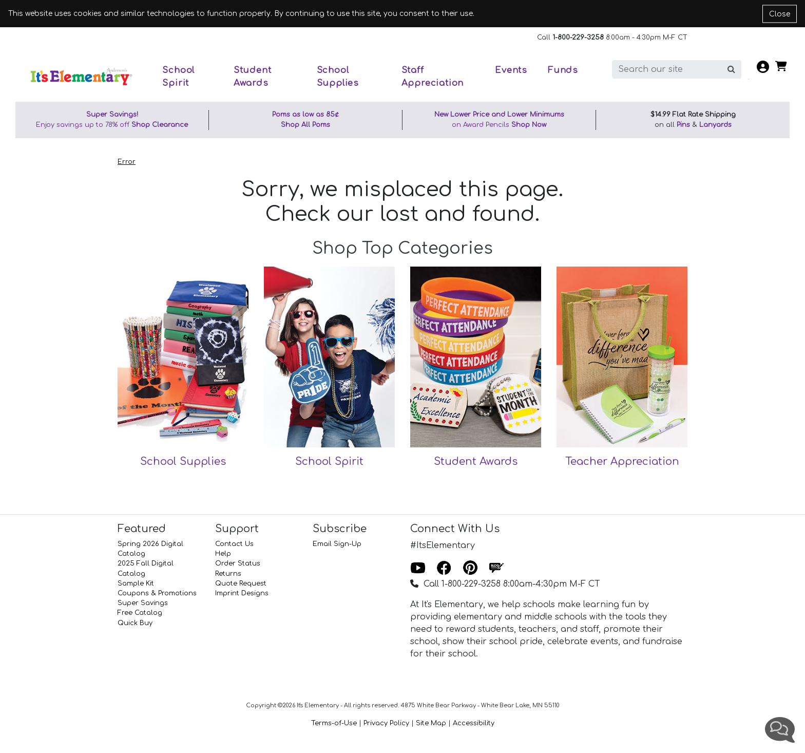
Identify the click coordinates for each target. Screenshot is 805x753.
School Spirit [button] (178, 76)
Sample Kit (136, 583)
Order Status (237, 563)
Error (127, 161)
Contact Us (234, 544)
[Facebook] (444, 568)
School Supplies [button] (338, 76)
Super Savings (143, 603)
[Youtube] (418, 568)
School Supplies (183, 461)
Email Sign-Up (337, 544)
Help (223, 553)
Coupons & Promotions (157, 593)
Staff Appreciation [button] (432, 76)
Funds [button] (563, 70)
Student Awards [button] (253, 76)
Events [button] (511, 70)
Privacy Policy (386, 723)
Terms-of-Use (334, 723)
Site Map (431, 723)
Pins (683, 124)
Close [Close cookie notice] (779, 13)
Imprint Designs (242, 593)
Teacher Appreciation (622, 461)
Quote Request (240, 583)
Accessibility (473, 723)
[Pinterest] (470, 568)
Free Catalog (140, 612)
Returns (228, 573)
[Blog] (496, 568)
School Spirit (329, 461)
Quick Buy (135, 623)
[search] (667, 69)
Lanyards (715, 124)
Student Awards (476, 461)
